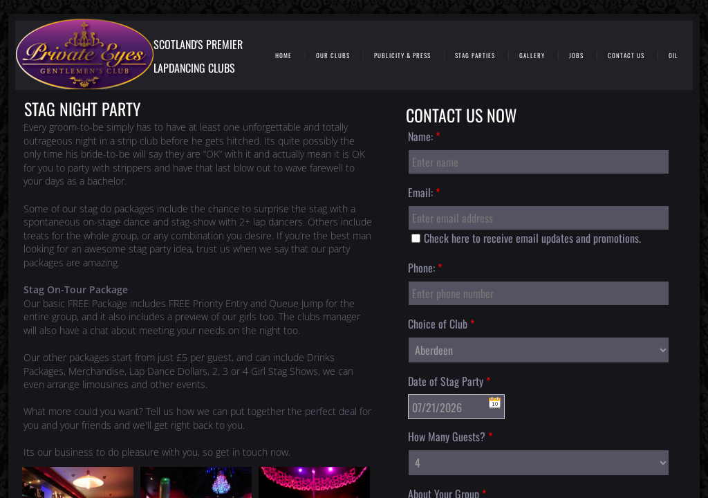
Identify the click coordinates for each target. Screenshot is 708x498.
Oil (673, 55)
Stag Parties (475, 55)
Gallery (532, 55)
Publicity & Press (402, 55)
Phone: (425, 267)
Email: (424, 192)
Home (283, 55)
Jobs (576, 55)
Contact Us (626, 55)
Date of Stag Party (449, 381)
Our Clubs (333, 55)
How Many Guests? (450, 436)
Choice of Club (441, 323)
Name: (424, 136)
